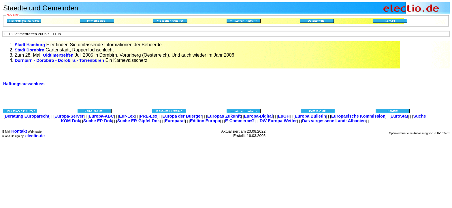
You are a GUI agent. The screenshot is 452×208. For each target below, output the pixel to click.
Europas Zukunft (224, 116)
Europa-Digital (258, 116)
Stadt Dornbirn (29, 50)
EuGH (284, 116)
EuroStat (399, 116)
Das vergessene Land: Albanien (334, 120)
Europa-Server (69, 116)
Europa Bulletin (310, 116)
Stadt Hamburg (30, 44)
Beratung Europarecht (27, 116)
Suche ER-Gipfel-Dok (138, 120)
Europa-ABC (101, 116)
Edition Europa (205, 120)
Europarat (175, 120)
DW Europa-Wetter (278, 120)
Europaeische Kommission (358, 116)
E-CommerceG (240, 120)
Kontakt (19, 131)
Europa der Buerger (182, 116)
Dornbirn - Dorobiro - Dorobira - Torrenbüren (59, 60)
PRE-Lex (148, 116)
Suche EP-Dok (97, 120)
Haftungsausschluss (23, 83)
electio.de (35, 135)
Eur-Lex (127, 116)
